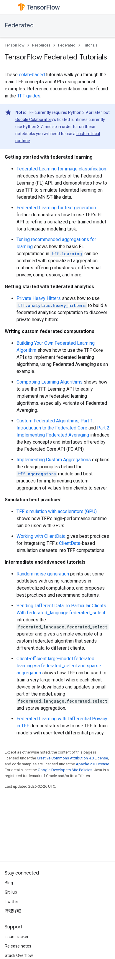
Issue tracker (17, 936)
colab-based (32, 74)
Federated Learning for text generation (56, 207)
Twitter (11, 901)
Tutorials (90, 45)
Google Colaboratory (34, 119)
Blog (9, 882)
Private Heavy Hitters (39, 298)
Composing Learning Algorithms (50, 382)
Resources (41, 45)
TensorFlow (14, 45)
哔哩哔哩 (13, 911)
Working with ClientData (41, 536)
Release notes (18, 946)
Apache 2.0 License (92, 764)
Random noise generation (43, 574)
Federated (19, 25)
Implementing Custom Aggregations (54, 459)
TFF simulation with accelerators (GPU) (57, 511)
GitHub (11, 892)
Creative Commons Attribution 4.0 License (72, 758)
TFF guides (28, 96)
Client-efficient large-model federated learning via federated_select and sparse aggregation (59, 666)
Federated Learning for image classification (61, 169)
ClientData (69, 543)
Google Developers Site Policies (65, 770)
